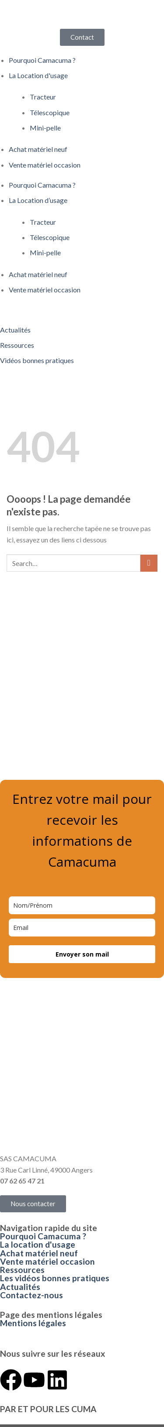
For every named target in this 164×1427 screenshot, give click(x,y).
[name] (82, 905)
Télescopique (50, 112)
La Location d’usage (38, 200)
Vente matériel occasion (44, 165)
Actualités (20, 1287)
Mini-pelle (45, 127)
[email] (82, 927)
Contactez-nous (31, 1295)
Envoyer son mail (82, 954)
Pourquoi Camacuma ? (42, 60)
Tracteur (43, 97)
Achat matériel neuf (38, 149)
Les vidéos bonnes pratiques (54, 1278)
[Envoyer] (148, 563)
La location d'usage (37, 1244)
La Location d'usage (38, 75)
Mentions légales (33, 1323)
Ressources (22, 1270)
